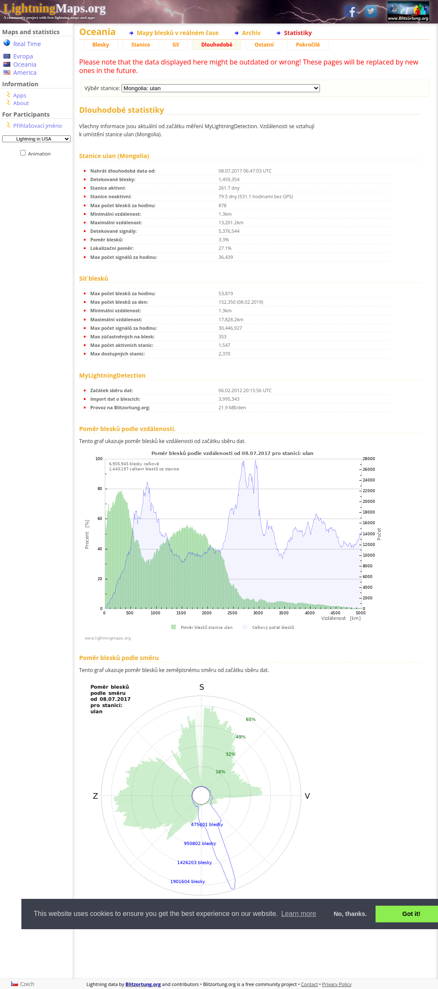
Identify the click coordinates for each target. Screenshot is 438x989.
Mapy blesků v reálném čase (178, 33)
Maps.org (54, 8)
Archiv (251, 33)
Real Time (27, 44)
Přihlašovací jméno (37, 125)
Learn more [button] (298, 913)
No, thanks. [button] (350, 913)
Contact (309, 984)
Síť (175, 44)
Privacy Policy (337, 984)
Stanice (140, 44)
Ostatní (264, 44)
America (25, 72)
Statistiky (298, 33)
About (21, 103)
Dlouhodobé (216, 44)
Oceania (24, 64)
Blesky (100, 44)
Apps (19, 95)
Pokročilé (308, 44)
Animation (41, 153)
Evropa (23, 56)
